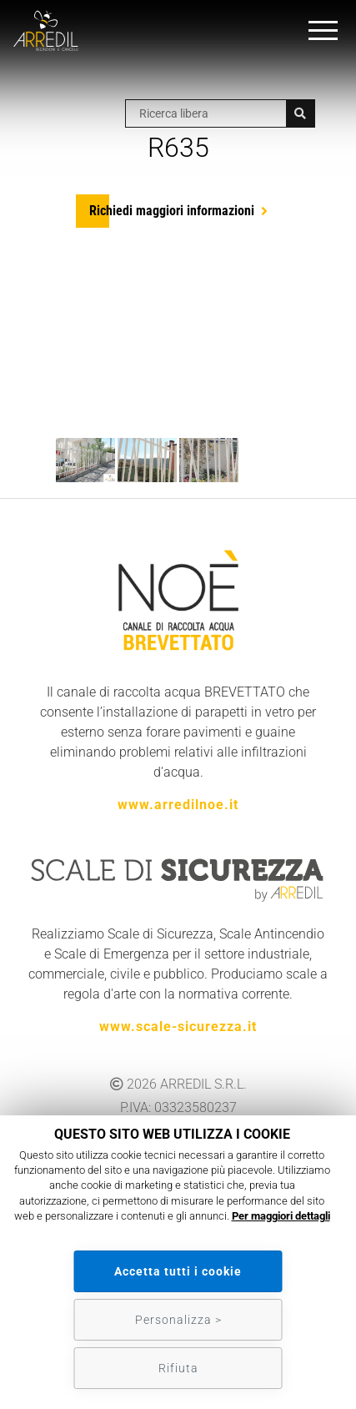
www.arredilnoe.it (178, 805)
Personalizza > (178, 1319)
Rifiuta (178, 1368)
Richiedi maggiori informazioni (171, 211)
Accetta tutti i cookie (178, 1271)
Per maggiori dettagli (281, 1216)
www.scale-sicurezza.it (178, 1026)
